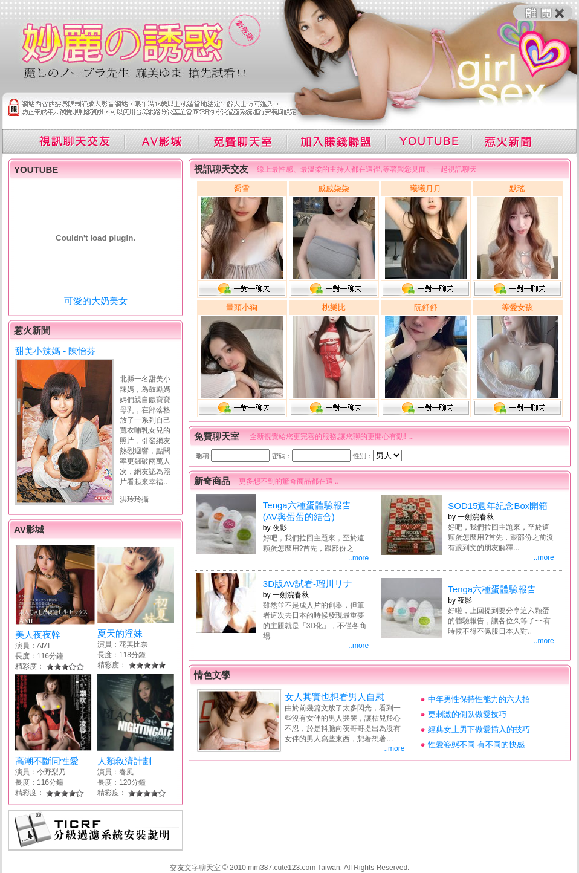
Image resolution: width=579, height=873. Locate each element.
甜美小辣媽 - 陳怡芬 (55, 351)
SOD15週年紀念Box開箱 (498, 506)
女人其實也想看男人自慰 (334, 697)
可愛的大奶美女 (96, 301)
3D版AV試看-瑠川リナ (307, 584)
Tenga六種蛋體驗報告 (492, 589)
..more (358, 558)
